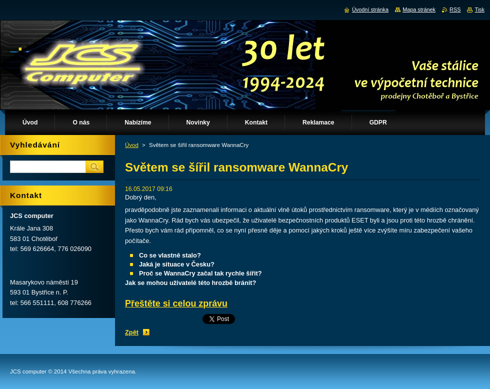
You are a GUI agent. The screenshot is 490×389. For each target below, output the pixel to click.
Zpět (131, 332)
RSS (455, 9)
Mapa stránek (419, 9)
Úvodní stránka (370, 9)
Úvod (131, 145)
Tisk (479, 9)
